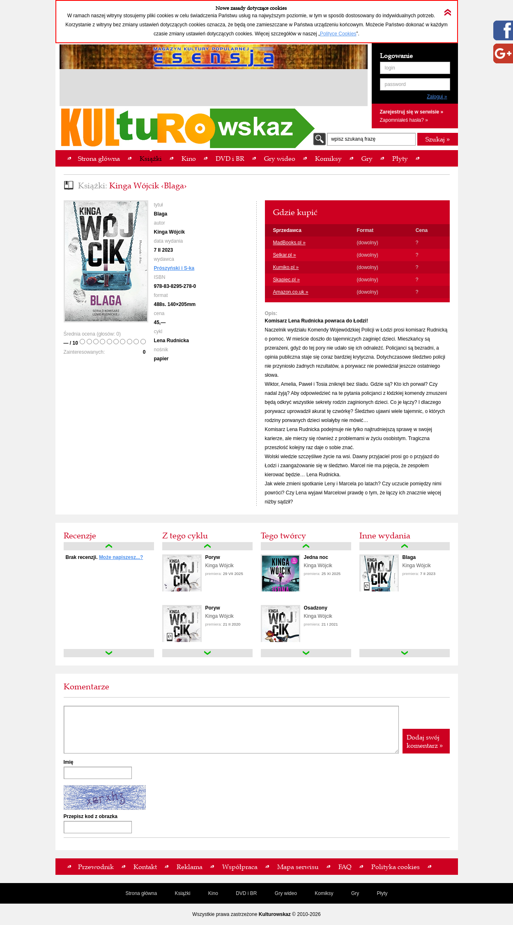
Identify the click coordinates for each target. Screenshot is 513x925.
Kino (213, 893)
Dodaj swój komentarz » (425, 741)
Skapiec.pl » (286, 280)
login (390, 68)
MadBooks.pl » (289, 243)
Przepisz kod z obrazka (90, 816)
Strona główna (141, 893)
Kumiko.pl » (286, 267)
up (109, 546)
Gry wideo (286, 893)
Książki (182, 893)
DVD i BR (246, 893)
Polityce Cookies (338, 34)
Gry (355, 893)
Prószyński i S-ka (174, 268)
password (395, 84)
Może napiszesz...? (121, 557)
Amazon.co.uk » (290, 292)
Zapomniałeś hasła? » (404, 120)
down (109, 653)
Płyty (382, 893)
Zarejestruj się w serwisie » (412, 112)
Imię (69, 762)
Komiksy (324, 893)
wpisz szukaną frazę (353, 139)
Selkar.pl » (284, 255)
